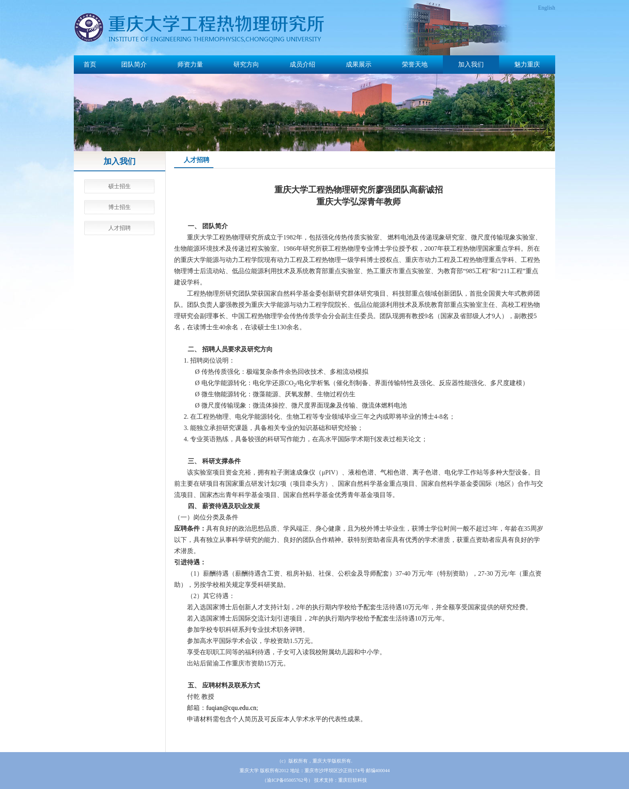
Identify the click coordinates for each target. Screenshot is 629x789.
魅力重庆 (527, 64)
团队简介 (134, 64)
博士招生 (119, 207)
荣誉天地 (415, 64)
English (546, 8)
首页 (89, 64)
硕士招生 (119, 186)
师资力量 (190, 64)
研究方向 (246, 64)
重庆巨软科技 (352, 780)
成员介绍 (302, 64)
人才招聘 (119, 228)
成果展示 (358, 64)
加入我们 (471, 64)
